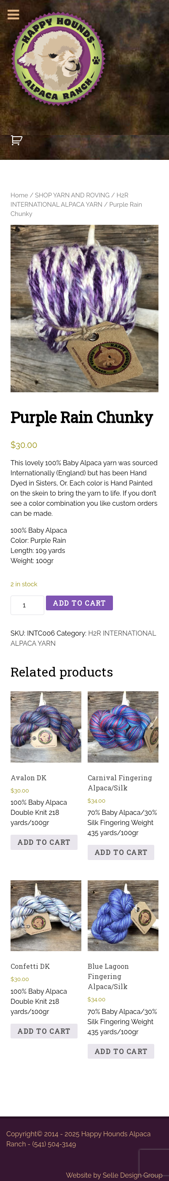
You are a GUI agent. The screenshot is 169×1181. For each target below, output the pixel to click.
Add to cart (79, 603)
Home (19, 195)
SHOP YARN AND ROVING (72, 195)
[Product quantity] (27, 605)
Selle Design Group (133, 1175)
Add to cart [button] (44, 842)
